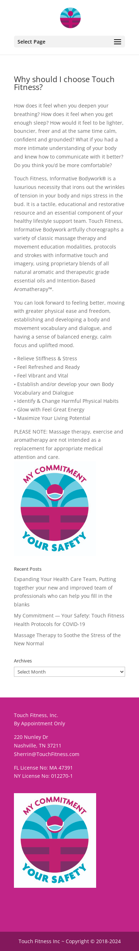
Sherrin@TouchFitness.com (46, 754)
